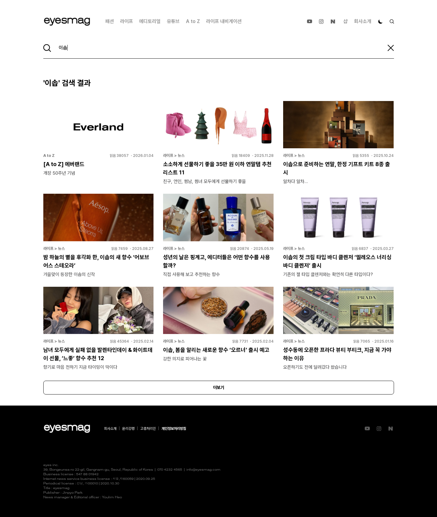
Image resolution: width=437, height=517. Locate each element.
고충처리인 (148, 428)
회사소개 (362, 21)
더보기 (218, 387)
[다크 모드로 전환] (380, 21)
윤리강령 (128, 428)
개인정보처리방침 (174, 428)
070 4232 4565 (169, 470)
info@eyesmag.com (203, 470)
